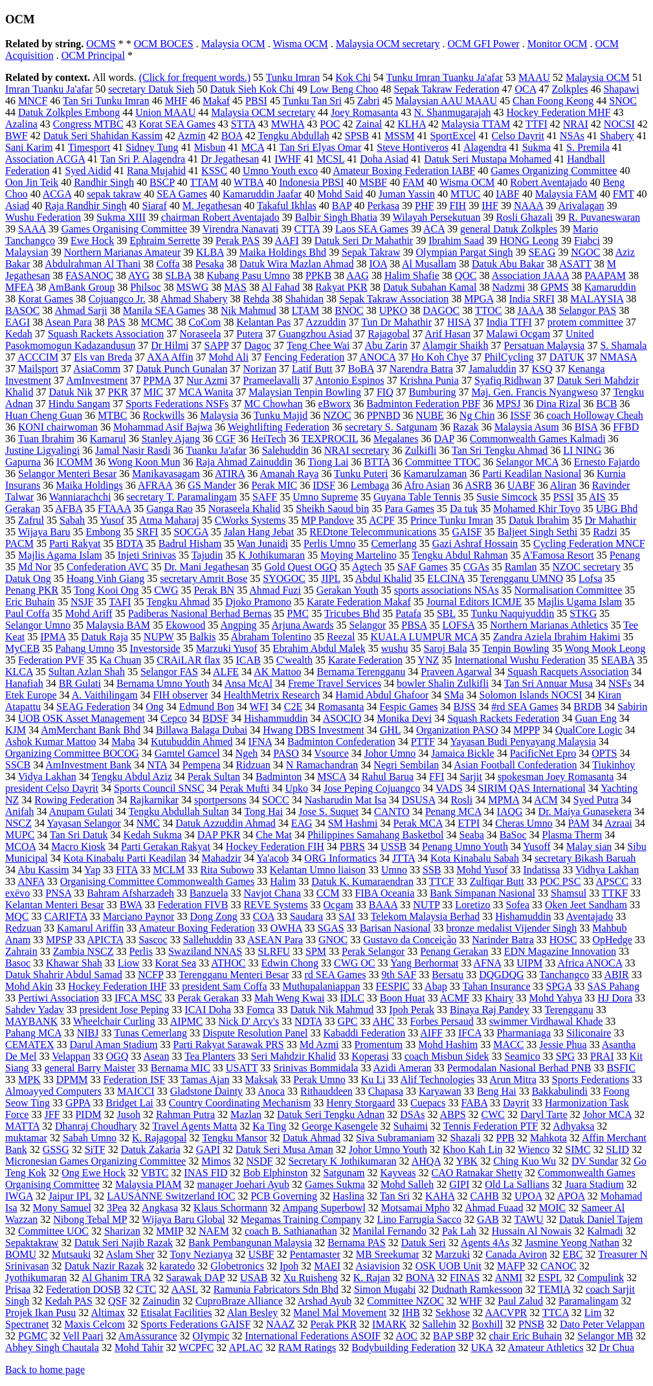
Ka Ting (269, 1126)
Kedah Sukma (153, 834)
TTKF (615, 893)
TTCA (555, 1312)
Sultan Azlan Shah (87, 671)
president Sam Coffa (224, 986)
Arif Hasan (447, 333)
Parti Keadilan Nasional (531, 473)
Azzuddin (325, 322)
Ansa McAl (248, 683)
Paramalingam (588, 1300)
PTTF (423, 741)
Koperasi (370, 1056)
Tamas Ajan (205, 1079)
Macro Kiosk (78, 846)
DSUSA (419, 799)
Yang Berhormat (424, 962)
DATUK (566, 357)
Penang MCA (453, 811)
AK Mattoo (277, 671)
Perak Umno (319, 1079)
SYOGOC (284, 578)
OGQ (117, 1056)
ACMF (454, 997)
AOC (406, 1335)
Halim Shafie (411, 275)
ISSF (521, 415)
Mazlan (245, 1114)
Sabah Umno (89, 1137)
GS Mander (212, 485)
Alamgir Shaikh (456, 345)
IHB (411, 1312)
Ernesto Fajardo (607, 461)
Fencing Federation (304, 357)
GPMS (554, 287)
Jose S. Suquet (328, 811)
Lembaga (370, 485)
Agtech (367, 566)
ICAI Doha (207, 1009)
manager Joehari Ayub (243, 1184)
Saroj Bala (445, 648)
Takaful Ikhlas (286, 205)
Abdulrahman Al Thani (92, 263)
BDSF (215, 718)
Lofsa (590, 578)
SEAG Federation (93, 706)
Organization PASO (457, 729)
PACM (19, 543)
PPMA (157, 380)
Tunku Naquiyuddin (512, 613)
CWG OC (354, 962)
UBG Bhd (616, 508)
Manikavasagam (166, 473)
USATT (242, 1067)
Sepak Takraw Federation (447, 89)
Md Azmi (319, 1044)
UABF (521, 485)
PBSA (413, 625)
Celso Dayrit (518, 135)
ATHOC (228, 962)
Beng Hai (496, 1091)
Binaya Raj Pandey (489, 1009)
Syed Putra (596, 799)
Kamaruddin (610, 287)
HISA (458, 322)
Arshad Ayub (324, 1300)
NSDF (260, 1161)
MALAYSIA (596, 298)
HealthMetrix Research (271, 694)
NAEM (214, 1230)
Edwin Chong (289, 962)
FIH (457, 205)
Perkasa (383, 205)
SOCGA (190, 531)
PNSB (531, 1324)
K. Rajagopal (159, 1137)
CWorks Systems (250, 520)
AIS (597, 496)
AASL (184, 1289)
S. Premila (588, 147)
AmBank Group (82, 287)
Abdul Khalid (383, 578)
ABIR (616, 974)
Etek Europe (31, 694)
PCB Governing (283, 1196)
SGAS (331, 927)
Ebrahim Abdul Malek (319, 648)
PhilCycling (508, 357)
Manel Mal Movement (339, 1312)
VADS (449, 788)
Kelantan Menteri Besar (54, 904)
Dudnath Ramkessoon (477, 1289)
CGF (226, 438)
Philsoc (145, 287)
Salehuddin (285, 450)
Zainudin (161, 1300)
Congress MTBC (88, 123)
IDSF (324, 485)
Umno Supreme (325, 496)
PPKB (318, 275)
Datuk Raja (104, 636)
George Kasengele (339, 1126)
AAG (357, 275)
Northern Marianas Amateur (122, 252)
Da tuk (464, 508)
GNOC (333, 939)
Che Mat (274, 834)
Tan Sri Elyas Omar (320, 147)
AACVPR (506, 1312)
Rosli (461, 799)
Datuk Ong (28, 578)
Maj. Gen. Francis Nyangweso (535, 391)
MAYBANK (31, 1021)
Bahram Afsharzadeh (130, 893)
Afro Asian (427, 485)
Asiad (17, 205)
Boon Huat (402, 997)
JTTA (403, 858)
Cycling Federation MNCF (589, 543)
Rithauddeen (326, 1091)
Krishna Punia (429, 380)
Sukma (536, 147)
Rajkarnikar (154, 799)
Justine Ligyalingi (42, 450)
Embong (102, 531)
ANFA (31, 881)
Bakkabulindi (560, 1091)
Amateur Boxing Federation (196, 927)
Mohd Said (340, 193)
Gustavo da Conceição (409, 939)
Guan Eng (595, 718)
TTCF (441, 881)
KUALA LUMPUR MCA (423, 636)
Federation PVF (51, 659)
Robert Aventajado (548, 182)
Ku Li (373, 1079)
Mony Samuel (62, 1207)
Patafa (408, 613)
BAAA (383, 904)
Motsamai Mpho (415, 1207)
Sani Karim (28, 147)
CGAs (476, 566)
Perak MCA (418, 823)
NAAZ (280, 1324)
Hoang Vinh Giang (106, 578)
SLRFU (274, 951)
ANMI (508, 1277)
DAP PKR (219, 834)
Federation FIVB (193, 904)
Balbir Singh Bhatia (336, 217)
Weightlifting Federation (278, 426)
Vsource (331, 753)
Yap (92, 869)
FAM (414, 182)
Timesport (89, 147)
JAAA (530, 310)
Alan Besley (252, 1312)
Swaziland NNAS (205, 951)
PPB (505, 1137)
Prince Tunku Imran (451, 520)
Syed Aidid (88, 170)
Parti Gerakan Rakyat (165, 846)
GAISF (466, 531)
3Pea (117, 1207)
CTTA (307, 228)
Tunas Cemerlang (150, 1032)
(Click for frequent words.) (194, 77)
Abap (436, 986)
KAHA (439, 1196)
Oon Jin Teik (31, 182)
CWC (493, 1114)
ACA (434, 228)
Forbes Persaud (441, 1021)
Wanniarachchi (80, 496)
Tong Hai (263, 811)
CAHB (484, 1196)
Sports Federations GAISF (195, 1324)
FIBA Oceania (384, 893)
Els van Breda (103, 357)
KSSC (214, 170)
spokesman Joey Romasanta (556, 776)
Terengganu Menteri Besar (234, 974)
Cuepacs (427, 1102)
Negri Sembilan (406, 764)
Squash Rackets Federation (503, 718)
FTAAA (114, 508)
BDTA (129, 543)
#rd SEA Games (524, 706)
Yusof (112, 520)
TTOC (488, 310)
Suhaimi (410, 1126)
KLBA (210, 252)
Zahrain (21, 951)
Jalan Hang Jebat (259, 531)
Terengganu (568, 1009)
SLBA (178, 275)
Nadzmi (509, 287)
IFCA (469, 1032)
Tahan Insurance (496, 986)
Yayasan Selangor (83, 823)
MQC (16, 916)
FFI (436, 776)
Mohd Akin (28, 986)
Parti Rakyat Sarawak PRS (228, 1044)
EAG (302, 823)
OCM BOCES (164, 43)
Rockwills (163, 415)
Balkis (203, 636)
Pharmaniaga (524, 1032)
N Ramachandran (322, 764)
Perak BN (214, 590)
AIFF (431, 1032)
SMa (453, 694)
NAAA (528, 205)
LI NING (582, 450)
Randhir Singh (104, 182)
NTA (157, 764)
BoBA (361, 368)
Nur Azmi (207, 380)
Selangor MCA (527, 461)
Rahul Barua (388, 776)
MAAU (534, 77)
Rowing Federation (74, 799)
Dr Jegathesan (230, 158)
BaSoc (513, 834)
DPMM (72, 1079)
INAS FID (205, 1172)
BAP (342, 205)
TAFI (120, 601)
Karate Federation (365, 659)
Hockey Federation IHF (117, 986)
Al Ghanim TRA (116, 1277)
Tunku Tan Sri (312, 100)
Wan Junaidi (262, 543)
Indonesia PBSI (311, 182)
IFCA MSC (138, 997)
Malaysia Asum (526, 426)
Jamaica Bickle (462, 753)
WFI (258, 706)
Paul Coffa (27, 613)
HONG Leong (529, 240)
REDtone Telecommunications (372, 531)
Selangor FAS (169, 671)
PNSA (58, 893)
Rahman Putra (185, 1114)
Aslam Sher (130, 1254)
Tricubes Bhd (352, 613)
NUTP (426, 904)
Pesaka (209, 263)
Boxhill (487, 1324)
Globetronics (237, 1265)
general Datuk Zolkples (508, 228)
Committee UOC (53, 1230)
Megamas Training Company (301, 1219)
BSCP (162, 182)
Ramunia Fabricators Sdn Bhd (276, 1289)
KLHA (411, 123)
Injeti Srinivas (147, 555)
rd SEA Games (335, 974)
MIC (153, 391)
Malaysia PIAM (148, 1184)
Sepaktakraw (32, 1242)
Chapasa (385, 1091)
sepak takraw (114, 193)
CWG (166, 590)
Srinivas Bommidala (315, 1067)
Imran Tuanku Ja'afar (49, 89)
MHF (176, 100)
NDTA (308, 1021)
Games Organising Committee (124, 228)
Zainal (368, 123)
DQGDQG (501, 974)
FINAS (465, 1277)
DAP (444, 438)
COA (263, 916)
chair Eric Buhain (525, 1335)
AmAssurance (147, 1335)
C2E (293, 706)
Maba (123, 741)
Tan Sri (395, 1196)
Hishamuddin (523, 916)
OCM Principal (93, 55)
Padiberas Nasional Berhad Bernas (200, 613)
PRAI (602, 1056)
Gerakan (22, 508)
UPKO (393, 310)
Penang (625, 555)
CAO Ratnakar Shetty (477, 1172)
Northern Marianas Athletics (549, 625)
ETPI (469, 823)
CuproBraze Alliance (239, 1300)
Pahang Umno (84, 648)
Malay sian (589, 846)
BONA (420, 1277)
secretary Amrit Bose (203, 578)
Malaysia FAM (566, 193)
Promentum (379, 1044)
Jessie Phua (562, 1044)
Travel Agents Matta (194, 1126)
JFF (52, 1114)
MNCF (32, 100)
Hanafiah (24, 683)
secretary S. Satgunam (391, 426)
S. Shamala (623, 345)
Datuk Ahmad (311, 1137)
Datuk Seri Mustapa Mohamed (487, 158)
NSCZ (18, 823)
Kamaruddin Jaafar (262, 193)
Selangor (367, 625)
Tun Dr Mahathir (396, 322)
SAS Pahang (613, 986)
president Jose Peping (125, 1009)
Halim (283, 881)
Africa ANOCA (589, 962)
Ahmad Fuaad (494, 1207)
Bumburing (432, 391)
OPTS (604, 753)
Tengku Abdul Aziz (132, 776)
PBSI (256, 100)
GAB (488, 1219)
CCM (328, 893)
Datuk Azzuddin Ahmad (225, 823)
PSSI (563, 496)
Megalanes (395, 438)
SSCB (17, 764)
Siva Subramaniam (395, 1137)
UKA (482, 1347)
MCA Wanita (206, 391)
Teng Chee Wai (318, 345)
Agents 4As (485, 1242)
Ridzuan (253, 764)
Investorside (154, 648)
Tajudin (207, 555)
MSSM (399, 135)
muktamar (26, 1137)
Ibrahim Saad (456, 240)
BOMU (20, 1254)
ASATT (575, 263)
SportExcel (453, 135)
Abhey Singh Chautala (52, 1347)
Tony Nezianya (201, 1254)
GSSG (56, 1149)
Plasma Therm (572, 834)
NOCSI (619, 123)
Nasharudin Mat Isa (345, 799)
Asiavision (377, 1265)
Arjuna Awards (303, 625)
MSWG (192, 287)
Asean (156, 1056)
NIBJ (88, 1032)
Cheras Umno (523, 823)
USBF (261, 1254)
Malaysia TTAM (475, 123)
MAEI (327, 1265)
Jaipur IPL (70, 1196)
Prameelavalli (271, 380)
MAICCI (136, 1091)
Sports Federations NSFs (177, 403)
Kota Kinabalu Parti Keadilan (124, 858)
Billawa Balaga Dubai (201, 729)
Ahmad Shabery (194, 298)
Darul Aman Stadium (114, 1044)
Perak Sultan (214, 776)
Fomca (261, 1009)
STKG (583, 613)
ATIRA (230, 473)
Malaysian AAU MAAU (446, 100)
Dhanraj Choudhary (96, 1126)
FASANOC (89, 275)
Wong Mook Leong (604, 648)
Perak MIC (274, 485)
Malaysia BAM (118, 625)
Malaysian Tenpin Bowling (305, 391)
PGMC (32, 1335)
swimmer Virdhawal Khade (546, 1021)
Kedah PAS (69, 1300)
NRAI (575, 123)
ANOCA (377, 357)
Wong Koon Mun (144, 461)
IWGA (19, 1196)
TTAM (204, 182)
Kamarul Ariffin (90, 927)
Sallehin (439, 1324)
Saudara (307, 916)
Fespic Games (408, 706)
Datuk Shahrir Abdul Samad (63, 974)
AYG (138, 275)
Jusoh (128, 1114)
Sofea (517, 904)
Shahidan (304, 298)
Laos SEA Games (371, 228)
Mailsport (38, 368)
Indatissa (541, 869)
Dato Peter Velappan (602, 1324)
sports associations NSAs (446, 590)
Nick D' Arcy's (248, 1021)
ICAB (248, 659)
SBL (446, 613)
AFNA (488, 962)
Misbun (210, 147)
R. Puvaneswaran (604, 217)
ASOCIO (342, 718)
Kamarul (108, 438)
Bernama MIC (180, 1067)
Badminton (279, 776)
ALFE (226, 671)
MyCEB (22, 648)
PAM (579, 823)
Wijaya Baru (44, 531)
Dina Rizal (558, 403)
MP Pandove (327, 520)
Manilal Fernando (389, 1230)
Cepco (173, 718)
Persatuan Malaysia (544, 345)
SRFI (148, 531)
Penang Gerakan (454, 951)
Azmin (191, 135)
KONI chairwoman (58, 426)
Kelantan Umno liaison (318, 869)
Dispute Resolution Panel (255, 1032)
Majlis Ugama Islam (579, 601)
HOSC (563, 939)
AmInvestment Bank (88, 764)
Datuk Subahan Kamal (430, 287)
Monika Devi (404, 718)
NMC (148, 823)
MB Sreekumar (387, 1254)
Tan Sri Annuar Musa (548, 683)
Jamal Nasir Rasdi (132, 450)
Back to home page (45, 1369)
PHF (424, 205)
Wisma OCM (300, 43)
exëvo (17, 893)
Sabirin (632, 706)
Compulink (600, 1277)
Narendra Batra (421, 368)
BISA (586, 426)
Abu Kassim (43, 869)
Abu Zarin (386, 345)
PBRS (352, 846)
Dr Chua (616, 1347)
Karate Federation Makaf (359, 601)
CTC (146, 1289)
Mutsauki (71, 1254)
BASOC (22, 310)
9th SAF (399, 974)
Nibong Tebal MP (90, 1219)
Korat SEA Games (177, 123)
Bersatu (447, 974)
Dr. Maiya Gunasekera (585, 811)
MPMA (503, 799)
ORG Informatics (340, 858)
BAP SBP (453, 1335)
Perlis (141, 951)
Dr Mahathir (611, 520)
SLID (617, 1149)
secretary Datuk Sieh (151, 89)
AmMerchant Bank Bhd (90, 729)
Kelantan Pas (263, 322)
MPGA (478, 298)
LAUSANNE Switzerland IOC (171, 1196)
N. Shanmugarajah (452, 112)
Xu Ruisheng (310, 1277)
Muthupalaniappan (321, 986)
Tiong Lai (327, 461)
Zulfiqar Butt (497, 881)
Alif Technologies (438, 1079)
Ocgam (338, 904)
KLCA (19, 671)
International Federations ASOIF (313, 1335)
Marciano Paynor (139, 916)
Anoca (271, 1091)
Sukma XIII (121, 217)
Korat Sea (176, 962)
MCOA (20, 846)
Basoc (17, 962)
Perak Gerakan (208, 997)
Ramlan (521, 566)
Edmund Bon (206, 706)
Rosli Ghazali (524, 217)
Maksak (261, 1079)
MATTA (22, 1126)
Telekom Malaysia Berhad (425, 916)
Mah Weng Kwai (289, 997)
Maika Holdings (89, 485)
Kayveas (397, 1172)
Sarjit (470, 776)
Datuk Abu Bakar (508, 263)
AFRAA (155, 485)
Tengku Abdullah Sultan (178, 811)
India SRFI (532, 298)
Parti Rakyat (75, 543)
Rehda (256, 298)
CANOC (558, 1265)
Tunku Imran (293, 77)
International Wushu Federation (520, 659)
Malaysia (219, 415)
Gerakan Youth (347, 590)
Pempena (202, 764)
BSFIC (620, 1067)
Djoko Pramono (258, 601)
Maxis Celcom (95, 1324)
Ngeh (247, 753)
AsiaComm (96, 368)
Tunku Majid (280, 415)
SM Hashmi (353, 823)
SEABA (618, 659)
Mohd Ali (228, 357)
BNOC (349, 310)
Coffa (167, 263)
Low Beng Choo (344, 89)
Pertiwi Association (58, 997)
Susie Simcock (507, 496)
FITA (126, 869)
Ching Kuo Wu (524, 1161)
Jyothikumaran (36, 1277)
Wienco (533, 1149)
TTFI (537, 123)
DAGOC (441, 310)
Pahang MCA (33, 1032)
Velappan (71, 1056)
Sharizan (122, 1230)
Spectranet (27, 1324)
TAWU (529, 1219)
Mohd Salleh (407, 1184)
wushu (394, 648)
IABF (507, 193)
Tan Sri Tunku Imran (106, 100)
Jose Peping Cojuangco (372, 788)
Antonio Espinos (349, 380)
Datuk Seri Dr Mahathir (364, 240)
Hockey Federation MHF (559, 112)
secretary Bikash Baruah (585, 858)
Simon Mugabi (385, 1289)
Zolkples (569, 89)
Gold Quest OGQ (301, 566)
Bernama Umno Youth (163, 683)
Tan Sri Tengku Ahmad (500, 450)
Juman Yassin (407, 193)
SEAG (541, 252)
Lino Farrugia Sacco (419, 1219)
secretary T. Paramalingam (181, 496)
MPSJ (508, 403)
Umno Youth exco (280, 170)
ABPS (453, 1114)
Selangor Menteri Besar (67, 473)
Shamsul (568, 893)
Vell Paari (83, 1335)
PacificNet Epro (543, 753)
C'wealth (294, 659)
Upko (296, 788)
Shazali (465, 1137)
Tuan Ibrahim (46, 438)
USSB (393, 846)
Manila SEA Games (164, 310)
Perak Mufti (245, 788)
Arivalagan (581, 205)
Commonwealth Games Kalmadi (538, 438)
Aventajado (590, 916)
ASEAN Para (275, 939)
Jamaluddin (492, 368)
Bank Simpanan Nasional (482, 893)
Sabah (72, 520)
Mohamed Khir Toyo (537, 508)
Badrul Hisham (190, 543)
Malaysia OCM (233, 43)
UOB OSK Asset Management (81, 718)
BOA (232, 135)
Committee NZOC (405, 1300)
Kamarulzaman (435, 473)
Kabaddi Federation (365, 1032)
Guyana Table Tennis (417, 496)
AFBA (68, 508)
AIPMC (186, 1021)
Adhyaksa (573, 1126)
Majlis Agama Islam (60, 555)
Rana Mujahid (156, 170)
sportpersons (220, 799)
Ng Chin (477, 415)
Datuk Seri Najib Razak (123, 1242)
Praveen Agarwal (456, 671)
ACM (545, 799)
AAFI (286, 240)
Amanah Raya (289, 473)
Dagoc (257, 345)
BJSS (465, 706)
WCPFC (196, 1347)
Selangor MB (605, 1335)
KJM (15, 729)
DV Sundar (594, 1161)
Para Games (409, 508)
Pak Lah (459, 1230)
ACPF (382, 520)
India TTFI (508, 322)
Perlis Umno (329, 543)
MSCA (331, 776)
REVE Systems (275, 904)
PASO (285, 753)
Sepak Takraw (371, 252)
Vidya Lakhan (47, 776)
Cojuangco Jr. (117, 298)
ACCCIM (37, 357)
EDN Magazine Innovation (560, 951)
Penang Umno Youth (465, 846)
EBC (572, 1254)
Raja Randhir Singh (85, 205)
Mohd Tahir (139, 1347)
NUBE (429, 415)
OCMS (100, 43)
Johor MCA (607, 1114)
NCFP (150, 974)
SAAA (32, 228)
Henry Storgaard (360, 1102)
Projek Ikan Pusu (40, 1312)
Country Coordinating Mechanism (240, 1102)
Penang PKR (31, 590)
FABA (474, 1102)
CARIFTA (65, 916)
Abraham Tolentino (271, 636)
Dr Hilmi (169, 345)
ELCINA (446, 578)
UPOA (528, 1196)
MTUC (465, 193)
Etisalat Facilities (176, 1312)
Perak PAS (238, 240)
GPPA (78, 1102)
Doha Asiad (384, 158)
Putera (249, 333)
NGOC (585, 252)
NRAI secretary (357, 450)
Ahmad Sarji (80, 310)
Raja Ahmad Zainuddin (243, 461)
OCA (526, 89)
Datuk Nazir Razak (104, 1265)
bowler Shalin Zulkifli (443, 683)
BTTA (377, 461)
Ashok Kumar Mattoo (50, 741)
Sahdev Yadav (34, 1009)
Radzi (605, 531)
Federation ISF (135, 1079)
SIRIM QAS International (532, 788)
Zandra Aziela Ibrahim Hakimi (557, 636)
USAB (254, 1277)
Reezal (341, 636)
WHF (471, 1300)
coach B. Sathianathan (291, 1230)
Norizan (260, 368)
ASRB (478, 485)
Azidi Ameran (402, 1067)
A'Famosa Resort (558, 555)
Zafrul (31, 520)
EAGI (17, 322)
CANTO (392, 811)
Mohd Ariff (89, 613)
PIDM (88, 1114)
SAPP (217, 345)
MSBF (373, 182)
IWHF (287, 158)
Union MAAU (165, 112)
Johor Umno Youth (388, 1149)
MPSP (59, 939)
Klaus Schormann (230, 1207)
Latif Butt (312, 368)
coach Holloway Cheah (595, 415)
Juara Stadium (594, 1184)
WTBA (248, 182)
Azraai (618, 823)
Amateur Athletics (546, 1347)
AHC (384, 1021)
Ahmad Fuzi (275, 590)
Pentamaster (315, 1254)
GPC (347, 1021)
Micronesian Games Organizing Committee (95, 1161)
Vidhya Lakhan (607, 869)
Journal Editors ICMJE (474, 601)
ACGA (57, 193)
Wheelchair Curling (114, 1021)
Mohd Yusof (481, 869)
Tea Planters (209, 1056)
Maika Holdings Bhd (282, 252)
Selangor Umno (38, 625)
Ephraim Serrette (164, 240)
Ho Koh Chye (440, 357)
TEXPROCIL (330, 438)
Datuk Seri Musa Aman (284, 1149)
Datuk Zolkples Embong (69, 112)
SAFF (264, 496)
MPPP (527, 729)
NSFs (620, 683)
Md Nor (34, 566)
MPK (29, 1079)
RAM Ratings (307, 1347)
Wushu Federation (43, 217)
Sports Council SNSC (159, 788)
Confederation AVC (107, 566)
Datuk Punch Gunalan (181, 368)
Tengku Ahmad (178, 601)
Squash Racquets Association (568, 671)
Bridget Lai (129, 1102)
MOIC (552, 1207)
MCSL (330, 158)
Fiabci (587, 240)
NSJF (82, 601)
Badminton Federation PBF (423, 403)
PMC (298, 613)
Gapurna (23, 461)
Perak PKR (334, 1324)
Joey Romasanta (364, 112)
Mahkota (548, 1137)
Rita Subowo (227, 869)
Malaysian (27, 252)
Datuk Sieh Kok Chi (252, 89)
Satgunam (343, 1172)
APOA (571, 1196)
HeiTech (268, 438)
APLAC (245, 1347)
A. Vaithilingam (105, 694)
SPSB (357, 135)
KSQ (542, 368)
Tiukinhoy (613, 764)
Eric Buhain (30, 601)
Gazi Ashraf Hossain (475, 543)
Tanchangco (564, 974)
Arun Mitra (512, 1079)
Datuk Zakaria (151, 1149)
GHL (390, 729)
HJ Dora (614, 997)
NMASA (618, 357)
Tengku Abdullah (293, 135)
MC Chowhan (273, 403)
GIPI (459, 1184)
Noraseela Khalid (244, 508)
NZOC (337, 415)
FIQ (385, 391)
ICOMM (74, 461)
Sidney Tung (152, 147)
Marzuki (452, 1254)
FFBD (626, 426)
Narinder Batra (503, 939)
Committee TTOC (442, 461)
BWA (131, 904)
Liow (129, 962)
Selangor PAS (587, 310)
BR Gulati (80, 683)
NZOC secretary (586, 566)
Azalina (21, 123)
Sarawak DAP (195, 1277)
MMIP (169, 1230)
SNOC (623, 100)
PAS (116, 322)
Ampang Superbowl (323, 1207)
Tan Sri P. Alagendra (142, 158)
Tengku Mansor (234, 1137)
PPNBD (384, 415)
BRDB (587, 706)
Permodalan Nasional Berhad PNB (519, 1067)
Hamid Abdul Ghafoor (381, 694)
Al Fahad (280, 287)
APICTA (105, 939)
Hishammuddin (276, 718)
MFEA (19, 287)
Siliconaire (588, 1032)
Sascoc (152, 939)
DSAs (412, 1114)
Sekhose (453, 1312)
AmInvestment (96, 380)
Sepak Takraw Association (393, 298)
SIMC (577, 1149)
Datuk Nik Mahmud (331, 1009)
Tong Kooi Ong (106, 590)
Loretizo (472, 904)
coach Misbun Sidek (446, 1056)
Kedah (18, 333)
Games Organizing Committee (554, 170)
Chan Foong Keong (553, 100)
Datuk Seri (423, 1242)
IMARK (389, 1324)
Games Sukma (335, 1184)
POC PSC (560, 881)
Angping (238, 625)
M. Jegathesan (212, 205)
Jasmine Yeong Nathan (572, 1242)
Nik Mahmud (248, 310)
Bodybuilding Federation (403, 1347)
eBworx (334, 403)
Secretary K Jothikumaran (342, 1161)
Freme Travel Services (334, 683)
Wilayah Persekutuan (437, 217)
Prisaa (17, 1289)
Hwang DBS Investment (313, 729)
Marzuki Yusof (227, 648)
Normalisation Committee (569, 590)
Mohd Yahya (555, 997)
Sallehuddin (207, 939)
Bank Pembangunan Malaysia (250, 1242)
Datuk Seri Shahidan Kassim (102, 135)
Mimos (215, 1161)
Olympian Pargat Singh (464, 252)
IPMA (52, 636)
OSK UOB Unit (448, 1265)
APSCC (611, 881)
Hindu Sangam (80, 403)
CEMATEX (29, 1044)
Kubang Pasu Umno (248, 275)
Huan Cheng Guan (43, 415)
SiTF (95, 1149)
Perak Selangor (373, 951)
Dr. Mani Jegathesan (206, 566)
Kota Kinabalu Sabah (474, 858)
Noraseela (200, 333)
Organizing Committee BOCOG (72, 753)
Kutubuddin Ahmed (192, 741)
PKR (118, 391)
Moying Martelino (358, 555)
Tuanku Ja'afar (216, 450)
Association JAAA (531, 275)
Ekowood (185, 625)
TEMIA (554, 1289)
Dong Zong (213, 916)
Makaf (216, 100)
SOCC (275, 799)
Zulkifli (420, 450)
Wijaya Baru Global (183, 1219)
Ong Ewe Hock (93, 1172)
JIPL (330, 578)
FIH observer (180, 694)
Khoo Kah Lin (472, 1149)
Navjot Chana (271, 893)
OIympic (211, 1335)
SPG (565, 1056)
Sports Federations (591, 1079)
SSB (432, 869)
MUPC (19, 834)
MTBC (112, 415)
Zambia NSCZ (83, 951)
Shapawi (621, 89)
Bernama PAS (356, 1242)
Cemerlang (393, 543)
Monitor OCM (557, 43)
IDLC (352, 997)
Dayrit (516, 1102)
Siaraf (154, 205)
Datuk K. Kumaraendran (362, 881)
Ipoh (289, 1265)
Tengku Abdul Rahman (460, 555)
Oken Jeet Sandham (586, 904)
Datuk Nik (71, 391)
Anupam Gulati (81, 811)
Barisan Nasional (395, 927)
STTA (243, 123)
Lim (593, 1312)
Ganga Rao (169, 508)
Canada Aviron (516, 1254)
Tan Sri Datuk (79, 834)
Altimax (107, 1312)
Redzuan (23, 927)
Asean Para (68, 322)
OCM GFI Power (484, 43)
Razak (466, 426)
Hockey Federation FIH (275, 846)
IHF (489, 205)
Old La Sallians (517, 1184)
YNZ (428, 659)
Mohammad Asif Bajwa (162, 426)
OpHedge (612, 939)
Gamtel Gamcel (187, 753)
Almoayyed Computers (53, 1091)
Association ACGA (45, 158)
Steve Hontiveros (412, 147)
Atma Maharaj (169, 520)
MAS (235, 287)
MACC (508, 1044)
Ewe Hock (92, 240)
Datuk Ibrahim (539, 520)
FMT (623, 193)
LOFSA (458, 625)
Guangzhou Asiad (315, 333)
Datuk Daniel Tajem (601, 1219)
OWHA (286, 927)
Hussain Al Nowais (532, 1230)
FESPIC (393, 986)
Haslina (348, 1196)
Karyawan (440, 1091)
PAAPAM (605, 275)
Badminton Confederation (341, 741)
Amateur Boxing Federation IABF (404, 170)
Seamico (522, 1056)
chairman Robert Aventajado (220, 217)
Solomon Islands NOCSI (531, 694)
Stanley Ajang (171, 438)
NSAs (572, 135)
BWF (16, 135)
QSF (117, 1300)
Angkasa (160, 1207)
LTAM (306, 310)
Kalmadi (605, 1230)
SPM (315, 951)
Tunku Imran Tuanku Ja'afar (445, 77)
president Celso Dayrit (51, 788)
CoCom (204, 322)
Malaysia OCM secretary (388, 43)
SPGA (559, 986)
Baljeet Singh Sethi (538, 531)
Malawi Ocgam (518, 333)
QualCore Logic (589, 729)
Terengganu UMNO (521, 578)
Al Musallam (429, 263)
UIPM (529, 962)
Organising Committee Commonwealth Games (157, 881)
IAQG (510, 811)
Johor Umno (390, 753)
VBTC (155, 1172)
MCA (253, 147)
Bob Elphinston (275, 1172)
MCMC (157, 322)
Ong (155, 706)
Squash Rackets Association (106, 333)
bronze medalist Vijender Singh (511, 927)
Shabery (617, 135)
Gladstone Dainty (206, 1091)
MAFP (511, 1265)
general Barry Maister (89, 1067)
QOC (466, 275)
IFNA (260, 741)
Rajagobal (389, 333)
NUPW (159, 636)
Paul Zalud (520, 1300)
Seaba (471, 834)
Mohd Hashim (448, 1044)
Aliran (563, 485)
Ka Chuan (120, 659)
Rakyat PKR (341, 287)
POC (330, 123)
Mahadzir (221, 858)
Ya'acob (272, 858)
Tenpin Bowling (515, 648)
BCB (606, 403)
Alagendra (485, 147)
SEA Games (182, 193)
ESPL (550, 1277)
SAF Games (422, 566)
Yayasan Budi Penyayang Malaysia (522, 741)
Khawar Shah (74, 962)
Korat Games (45, 298)
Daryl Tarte (544, 1114)
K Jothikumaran (271, 555)
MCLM (169, 869)
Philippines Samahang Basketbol (375, 834)
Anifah (19, 811)
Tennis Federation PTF (490, 1126)
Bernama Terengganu (361, 671)
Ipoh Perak (411, 1009)
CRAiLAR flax (188, 659)
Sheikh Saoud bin (332, 508)
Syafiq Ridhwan (508, 380)
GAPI (208, 1149)
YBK (467, 1161)
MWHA (288, 123)
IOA (378, 263)
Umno (394, 869)
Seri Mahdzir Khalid (294, 1056)
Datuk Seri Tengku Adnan (330, 1114)
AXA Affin (170, 357)
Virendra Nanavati (241, 228)
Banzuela (209, 893)
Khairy (499, 997)
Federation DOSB (83, 1289)
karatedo (177, 1265)
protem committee (585, 322)
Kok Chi (353, 77)
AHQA (426, 1161)
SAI (346, 916)
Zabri (368, 100)
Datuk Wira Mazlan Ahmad (296, 263)
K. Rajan (371, 1277)
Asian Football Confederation (515, 764)
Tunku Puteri (361, 473)
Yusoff (536, 846)
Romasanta (341, 706)
